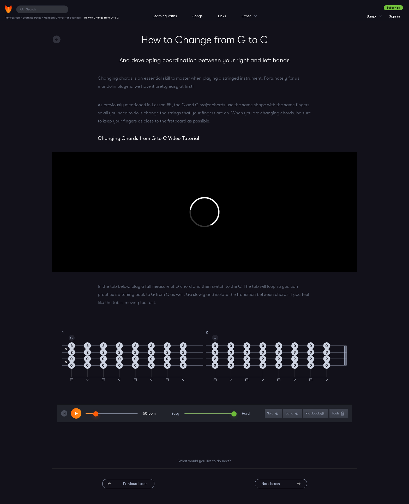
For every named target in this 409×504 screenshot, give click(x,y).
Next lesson (271, 484)
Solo (273, 413)
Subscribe (393, 7)
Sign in (394, 16)
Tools (338, 413)
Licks (222, 16)
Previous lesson (135, 484)
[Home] (8, 9)
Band (292, 413)
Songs (197, 16)
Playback (315, 413)
